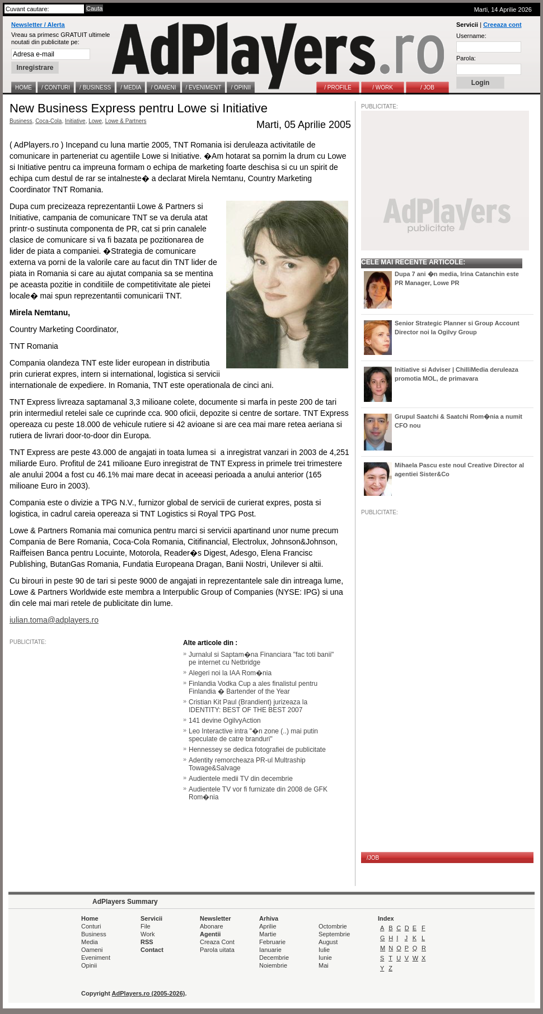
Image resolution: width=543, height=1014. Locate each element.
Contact (152, 949)
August (328, 942)
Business (21, 121)
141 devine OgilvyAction (225, 720)
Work (148, 934)
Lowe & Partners (126, 121)
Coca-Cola (48, 121)
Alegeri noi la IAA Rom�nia (230, 673)
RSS (147, 942)
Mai (324, 965)
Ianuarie (270, 949)
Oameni (92, 949)
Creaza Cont (217, 942)
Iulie (324, 949)
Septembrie (334, 934)
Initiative (75, 121)
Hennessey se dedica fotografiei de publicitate (257, 750)
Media (89, 942)
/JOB (373, 858)
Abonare (211, 926)
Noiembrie (273, 965)
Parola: (466, 58)
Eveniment (95, 957)
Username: (471, 35)
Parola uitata (217, 949)
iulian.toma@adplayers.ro (54, 619)
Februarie (272, 942)
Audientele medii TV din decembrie (241, 779)
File (146, 926)
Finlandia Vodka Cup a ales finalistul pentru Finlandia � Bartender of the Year (253, 687)
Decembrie (274, 957)
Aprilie (268, 926)
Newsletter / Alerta (38, 24)
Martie (268, 934)
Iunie (325, 957)
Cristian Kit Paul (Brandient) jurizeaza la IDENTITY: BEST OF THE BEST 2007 (248, 706)
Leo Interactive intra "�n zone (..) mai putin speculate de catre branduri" (253, 735)
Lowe (95, 121)
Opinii (89, 965)
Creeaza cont (502, 24)
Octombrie (333, 926)
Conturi (91, 926)
